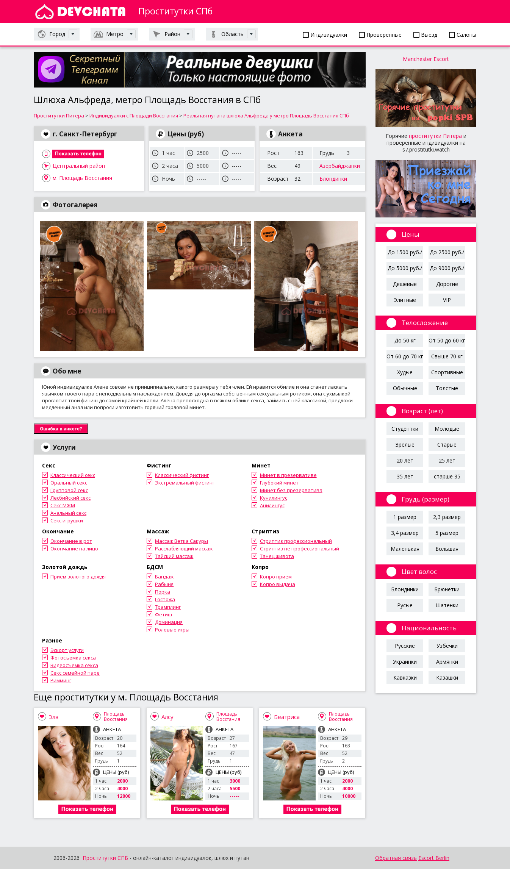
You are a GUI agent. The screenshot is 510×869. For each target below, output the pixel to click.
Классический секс (72, 475)
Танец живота (277, 556)
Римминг (60, 680)
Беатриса (287, 717)
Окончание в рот (71, 541)
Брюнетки (447, 589)
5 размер (446, 532)
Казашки (447, 677)
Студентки (404, 428)
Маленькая (405, 548)
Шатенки (446, 605)
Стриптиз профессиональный (296, 541)
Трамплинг (168, 606)
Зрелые (405, 444)
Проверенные (380, 34)
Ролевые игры (172, 629)
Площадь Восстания (116, 716)
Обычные (405, 388)
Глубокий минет (279, 482)
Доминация (169, 622)
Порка (162, 591)
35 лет (405, 476)
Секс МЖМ (62, 505)
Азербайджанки (339, 165)
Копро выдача (277, 584)
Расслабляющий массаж (184, 548)
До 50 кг (405, 340)
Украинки (405, 661)
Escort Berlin (433, 857)
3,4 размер (405, 532)
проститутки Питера (435, 135)
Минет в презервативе (288, 475)
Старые (447, 444)
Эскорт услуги (67, 650)
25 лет (447, 460)
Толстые (447, 388)
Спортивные (447, 372)
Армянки (447, 661)
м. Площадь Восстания (82, 177)
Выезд (425, 34)
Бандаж (164, 576)
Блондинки (333, 178)
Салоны (462, 34)
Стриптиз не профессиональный (299, 548)
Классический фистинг (182, 475)
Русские (405, 645)
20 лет (405, 460)
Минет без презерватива (291, 490)
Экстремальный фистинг (184, 482)
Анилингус (272, 505)
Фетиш (163, 614)
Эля (53, 717)
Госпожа (165, 599)
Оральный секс (68, 482)
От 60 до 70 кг (404, 356)
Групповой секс (69, 490)
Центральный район (79, 165)
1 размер (404, 516)
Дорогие (447, 284)
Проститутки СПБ (105, 857)
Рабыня (164, 584)
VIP (447, 299)
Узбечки (447, 645)
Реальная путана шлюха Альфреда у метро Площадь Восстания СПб (266, 115)
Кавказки (405, 677)
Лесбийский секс (70, 497)
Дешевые (405, 284)
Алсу (167, 717)
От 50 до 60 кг (447, 340)
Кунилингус (273, 497)
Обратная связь (396, 857)
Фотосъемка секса (73, 657)
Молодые (447, 428)
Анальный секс (68, 513)
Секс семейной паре (75, 672)
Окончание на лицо (74, 548)
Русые (405, 605)
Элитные (405, 299)
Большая (446, 548)
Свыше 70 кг (447, 356)
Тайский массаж (174, 556)
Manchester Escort (426, 59)
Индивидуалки (325, 34)
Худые (405, 372)
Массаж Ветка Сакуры (181, 541)
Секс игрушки (66, 520)
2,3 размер (447, 516)
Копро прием (276, 576)
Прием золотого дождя (78, 576)
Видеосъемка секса (74, 665)
